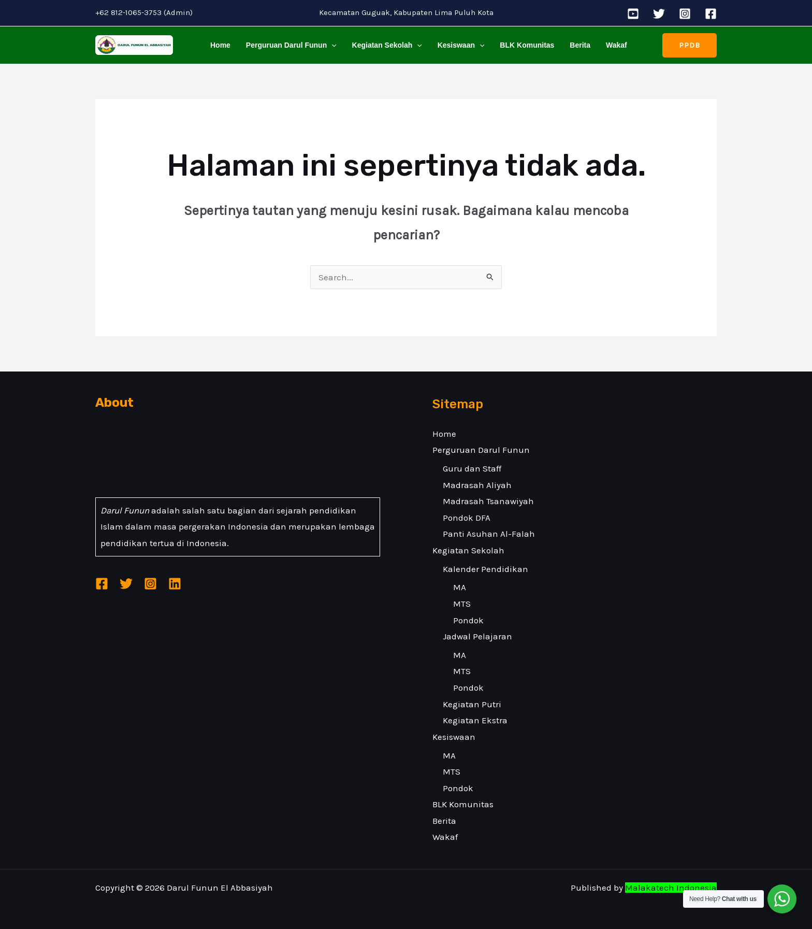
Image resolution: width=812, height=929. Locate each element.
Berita (574, 45)
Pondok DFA (466, 517)
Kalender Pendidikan (485, 569)
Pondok (468, 620)
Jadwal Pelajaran (477, 636)
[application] (330, 45)
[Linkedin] (174, 583)
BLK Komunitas (523, 45)
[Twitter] (659, 14)
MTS (462, 603)
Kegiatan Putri (472, 704)
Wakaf (609, 45)
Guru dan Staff (472, 468)
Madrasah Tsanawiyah (488, 501)
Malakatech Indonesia (671, 887)
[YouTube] (633, 14)
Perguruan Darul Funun (289, 45)
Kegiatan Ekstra (475, 720)
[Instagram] (685, 14)
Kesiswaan (457, 45)
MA (459, 587)
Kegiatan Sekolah (384, 45)
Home (220, 45)
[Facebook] (711, 14)
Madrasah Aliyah (477, 485)
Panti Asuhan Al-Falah (489, 533)
